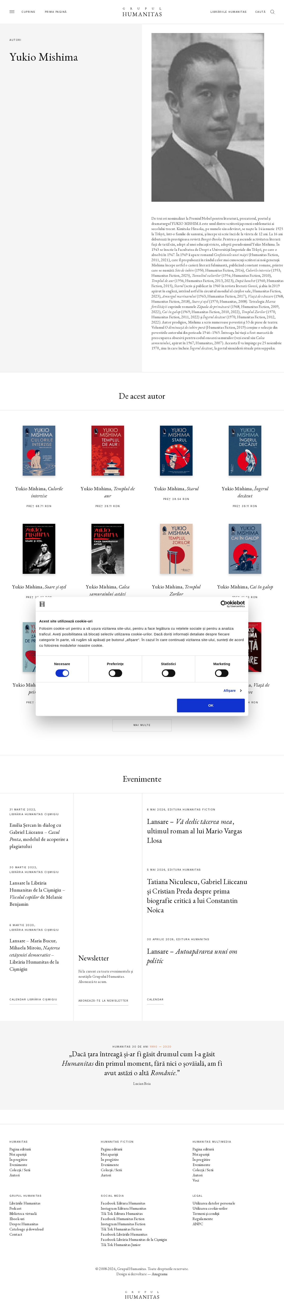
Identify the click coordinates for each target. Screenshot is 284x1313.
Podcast (15, 1208)
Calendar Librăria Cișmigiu (33, 999)
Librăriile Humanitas (229, 12)
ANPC (198, 1223)
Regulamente (203, 1218)
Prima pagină (56, 12)
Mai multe (142, 725)
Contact (15, 1234)
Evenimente (18, 1164)
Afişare (230, 690)
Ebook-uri (16, 1218)
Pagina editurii (20, 1149)
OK (211, 705)
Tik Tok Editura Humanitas (122, 1213)
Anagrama (160, 1273)
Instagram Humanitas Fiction (123, 1223)
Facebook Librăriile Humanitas (124, 1234)
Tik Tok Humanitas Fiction (121, 1229)
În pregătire (18, 1159)
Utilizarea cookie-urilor (210, 1208)
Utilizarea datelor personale (214, 1203)
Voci (196, 1180)
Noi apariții (17, 1154)
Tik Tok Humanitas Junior (121, 1244)
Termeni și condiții (206, 1213)
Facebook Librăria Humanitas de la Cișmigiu (134, 1239)
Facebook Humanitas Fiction (122, 1218)
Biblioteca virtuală (23, 1213)
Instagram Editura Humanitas (123, 1208)
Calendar (155, 999)
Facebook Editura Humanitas (123, 1203)
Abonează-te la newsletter (103, 1000)
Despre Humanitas (23, 1223)
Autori (14, 1175)
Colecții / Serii (19, 1169)
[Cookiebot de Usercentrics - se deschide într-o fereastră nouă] (224, 604)
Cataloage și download (26, 1229)
